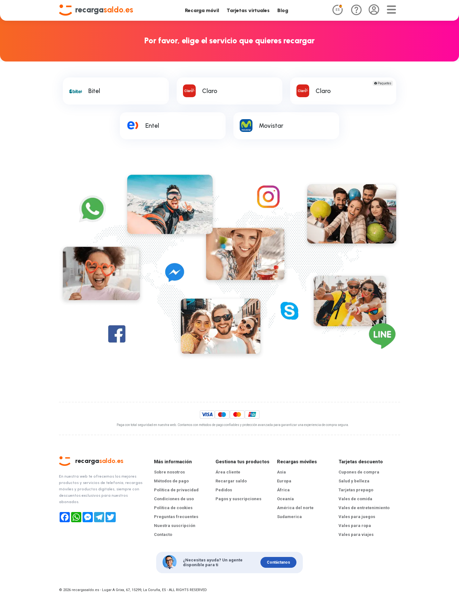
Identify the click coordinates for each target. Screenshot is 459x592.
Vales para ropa (355, 525)
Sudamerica (289, 516)
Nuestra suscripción (174, 525)
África (283, 489)
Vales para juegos (357, 516)
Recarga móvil (202, 10)
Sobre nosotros (169, 472)
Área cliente (227, 472)
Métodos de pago (171, 481)
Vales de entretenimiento (364, 507)
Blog (282, 10)
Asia (281, 472)
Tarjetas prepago (356, 489)
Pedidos (223, 489)
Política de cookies (173, 507)
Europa (284, 481)
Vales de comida (355, 498)
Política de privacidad (176, 489)
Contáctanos (278, 562)
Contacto (163, 534)
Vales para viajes (356, 534)
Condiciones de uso (174, 498)
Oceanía (285, 498)
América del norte (295, 507)
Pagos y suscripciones (238, 498)
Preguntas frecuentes (176, 516)
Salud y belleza (354, 481)
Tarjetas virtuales (248, 10)
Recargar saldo (231, 481)
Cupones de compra (359, 472)
